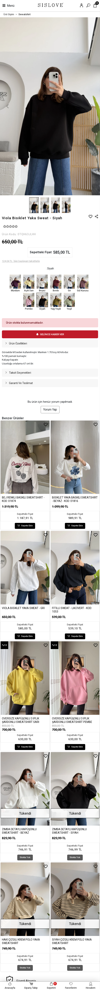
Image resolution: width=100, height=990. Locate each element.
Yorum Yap (50, 409)
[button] (7, 106)
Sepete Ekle (25, 526)
